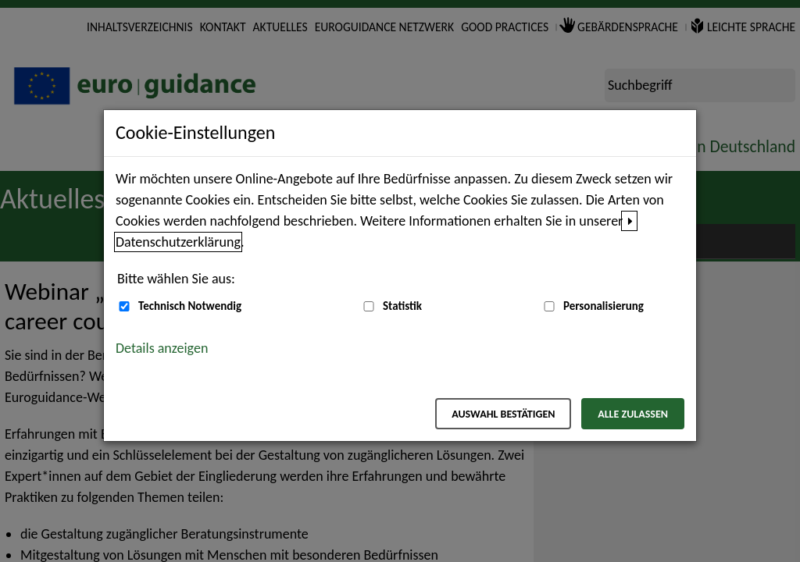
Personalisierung (603, 306)
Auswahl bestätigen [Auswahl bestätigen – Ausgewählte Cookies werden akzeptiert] (503, 414)
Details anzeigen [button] (162, 348)
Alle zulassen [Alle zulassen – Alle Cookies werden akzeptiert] (633, 414)
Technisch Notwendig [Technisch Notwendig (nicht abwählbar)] (189, 306)
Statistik (402, 306)
